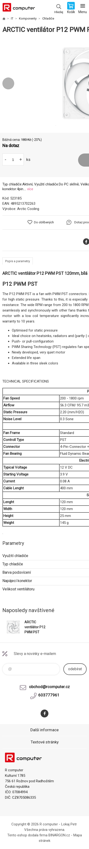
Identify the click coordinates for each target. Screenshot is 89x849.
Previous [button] (8, 83)
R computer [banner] (18, 8)
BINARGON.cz (59, 835)
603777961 (49, 695)
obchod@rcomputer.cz (49, 686)
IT (12, 18)
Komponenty (28, 18)
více (30, 189)
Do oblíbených (44, 222)
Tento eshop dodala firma (27, 835)
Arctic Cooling (28, 209)
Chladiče (48, 18)
